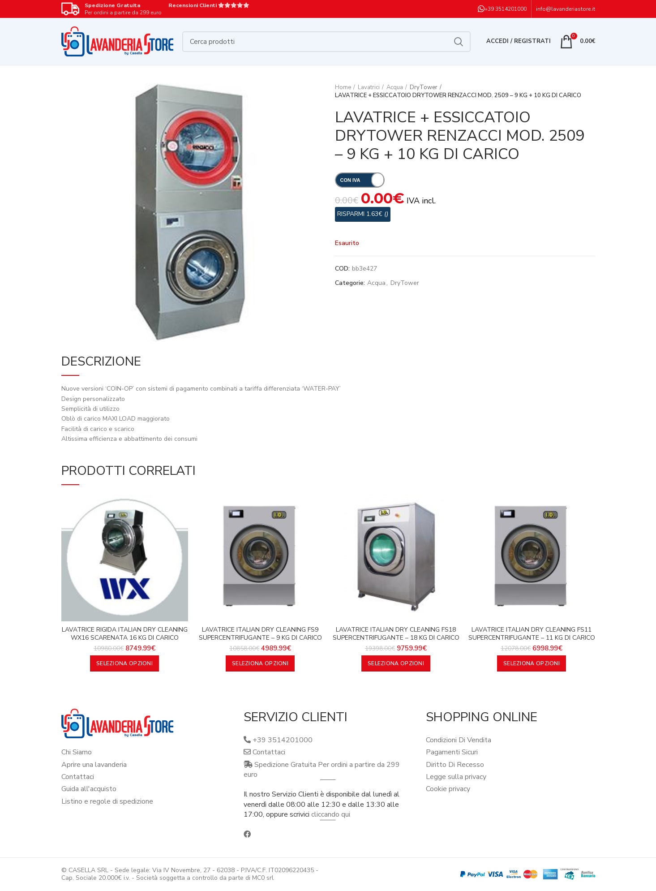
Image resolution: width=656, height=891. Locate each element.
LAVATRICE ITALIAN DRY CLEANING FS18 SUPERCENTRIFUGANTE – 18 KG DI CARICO (396, 634)
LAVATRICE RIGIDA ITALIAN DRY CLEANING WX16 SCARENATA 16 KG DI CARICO (125, 634)
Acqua (394, 87)
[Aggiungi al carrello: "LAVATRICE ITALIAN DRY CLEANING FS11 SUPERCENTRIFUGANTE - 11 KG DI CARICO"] (531, 663)
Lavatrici (369, 87)
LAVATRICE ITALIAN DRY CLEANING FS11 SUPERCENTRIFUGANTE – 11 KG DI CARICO (531, 634)
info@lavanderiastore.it (565, 9)
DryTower (423, 87)
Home (343, 87)
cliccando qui (330, 814)
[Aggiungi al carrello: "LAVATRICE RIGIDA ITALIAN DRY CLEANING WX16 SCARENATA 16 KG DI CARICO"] (124, 663)
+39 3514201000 (505, 9)
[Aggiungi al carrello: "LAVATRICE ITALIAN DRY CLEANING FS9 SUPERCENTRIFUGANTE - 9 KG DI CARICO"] (260, 663)
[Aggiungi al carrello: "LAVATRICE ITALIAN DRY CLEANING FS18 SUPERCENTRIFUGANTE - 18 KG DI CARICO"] (395, 663)
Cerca (458, 41)
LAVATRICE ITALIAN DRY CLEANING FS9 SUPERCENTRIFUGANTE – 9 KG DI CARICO (260, 634)
